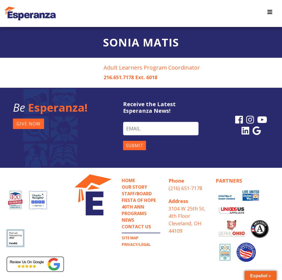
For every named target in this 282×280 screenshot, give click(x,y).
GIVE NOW (28, 124)
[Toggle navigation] (270, 13)
